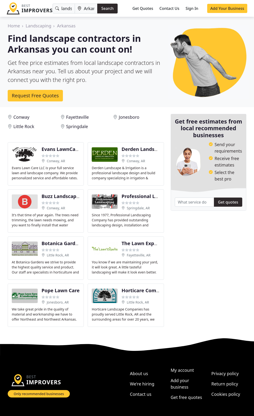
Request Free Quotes (35, 95)
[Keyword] (64, 8)
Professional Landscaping (151, 196)
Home (14, 26)
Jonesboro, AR (58, 302)
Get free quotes (186, 397)
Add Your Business (227, 8)
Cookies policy (225, 394)
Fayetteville (77, 117)
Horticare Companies (146, 290)
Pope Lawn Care (60, 290)
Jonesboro (129, 117)
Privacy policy (225, 373)
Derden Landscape (143, 149)
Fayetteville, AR (139, 255)
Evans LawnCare (61, 149)
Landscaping (38, 26)
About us (139, 373)
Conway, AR (56, 161)
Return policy (224, 384)
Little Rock (23, 126)
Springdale (77, 126)
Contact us (140, 394)
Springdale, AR (138, 208)
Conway (21, 117)
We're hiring (142, 384)
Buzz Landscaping (63, 196)
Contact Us (169, 8)
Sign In (192, 8)
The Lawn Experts (142, 243)
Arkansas (66, 26)
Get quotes (228, 202)
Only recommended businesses (39, 393)
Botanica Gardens (63, 243)
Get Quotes (142, 8)
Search (107, 8)
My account (182, 370)
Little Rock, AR (58, 255)
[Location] (86, 8)
